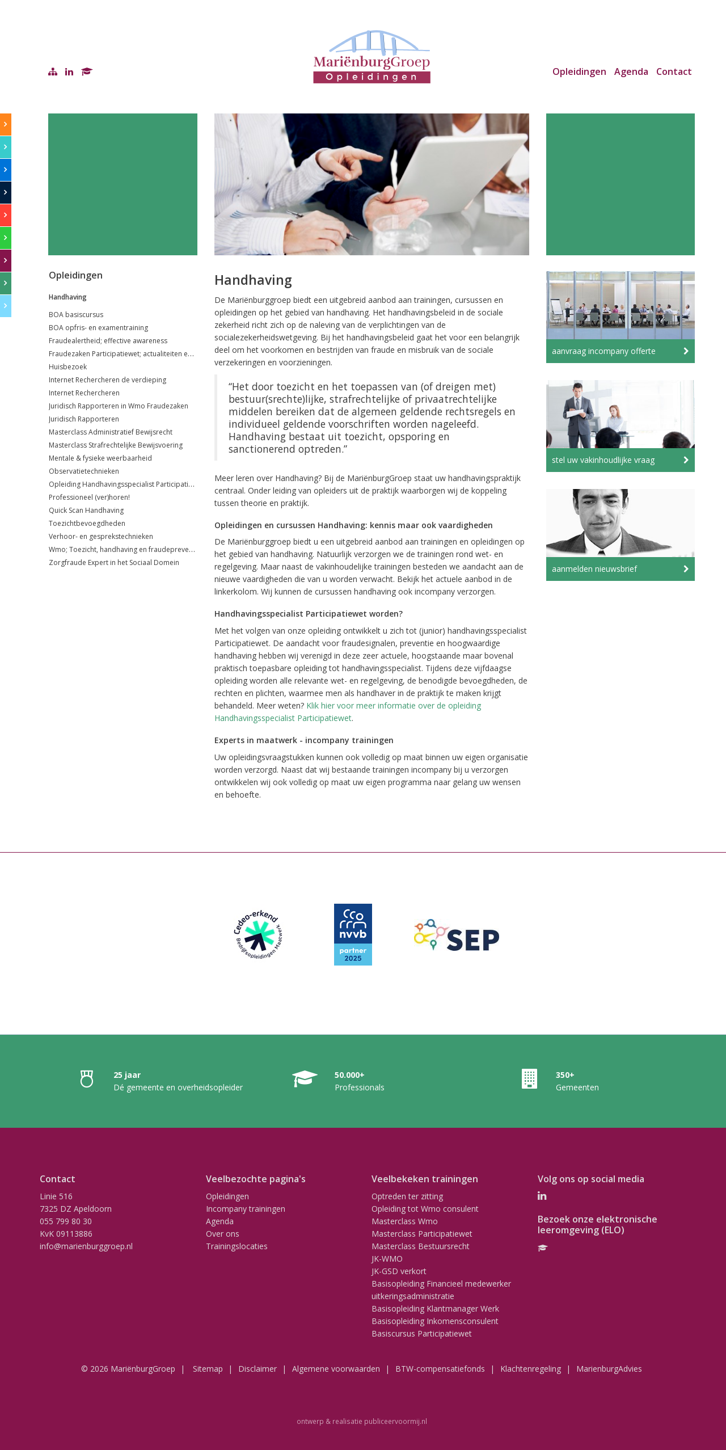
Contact (674, 71)
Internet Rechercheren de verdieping (107, 380)
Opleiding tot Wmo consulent (425, 1208)
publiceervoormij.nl (395, 1421)
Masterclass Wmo (405, 1221)
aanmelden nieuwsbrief (594, 568)
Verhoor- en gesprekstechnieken (101, 536)
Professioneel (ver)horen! (89, 497)
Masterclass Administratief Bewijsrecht (110, 432)
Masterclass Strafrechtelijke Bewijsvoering (116, 445)
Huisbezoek (68, 367)
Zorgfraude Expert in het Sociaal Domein (114, 562)
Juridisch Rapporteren (84, 419)
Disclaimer (257, 1368)
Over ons (222, 1233)
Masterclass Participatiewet (422, 1233)
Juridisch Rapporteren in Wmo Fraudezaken (118, 406)
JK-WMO (387, 1258)
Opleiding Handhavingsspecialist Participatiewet (126, 484)
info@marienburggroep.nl (86, 1246)
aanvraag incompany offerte (604, 350)
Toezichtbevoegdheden (87, 523)
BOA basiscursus (76, 314)
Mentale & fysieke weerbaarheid (100, 458)
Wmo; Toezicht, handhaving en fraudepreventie (125, 549)
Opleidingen (579, 71)
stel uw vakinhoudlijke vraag (603, 459)
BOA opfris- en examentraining (98, 327)
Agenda (631, 71)
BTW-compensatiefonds (440, 1368)
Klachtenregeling (530, 1368)
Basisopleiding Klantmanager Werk (435, 1308)
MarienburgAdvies (609, 1368)
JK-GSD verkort (399, 1271)
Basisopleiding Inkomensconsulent (435, 1321)
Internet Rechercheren (84, 393)
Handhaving (68, 297)
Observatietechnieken (84, 471)
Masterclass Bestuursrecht (421, 1246)
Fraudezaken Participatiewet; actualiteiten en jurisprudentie (144, 354)
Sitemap (208, 1368)
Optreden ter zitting (407, 1196)
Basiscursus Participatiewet (422, 1333)
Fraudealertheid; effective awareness (108, 340)
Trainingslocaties (237, 1246)
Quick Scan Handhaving (86, 510)
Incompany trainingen (245, 1208)
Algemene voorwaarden (336, 1368)
